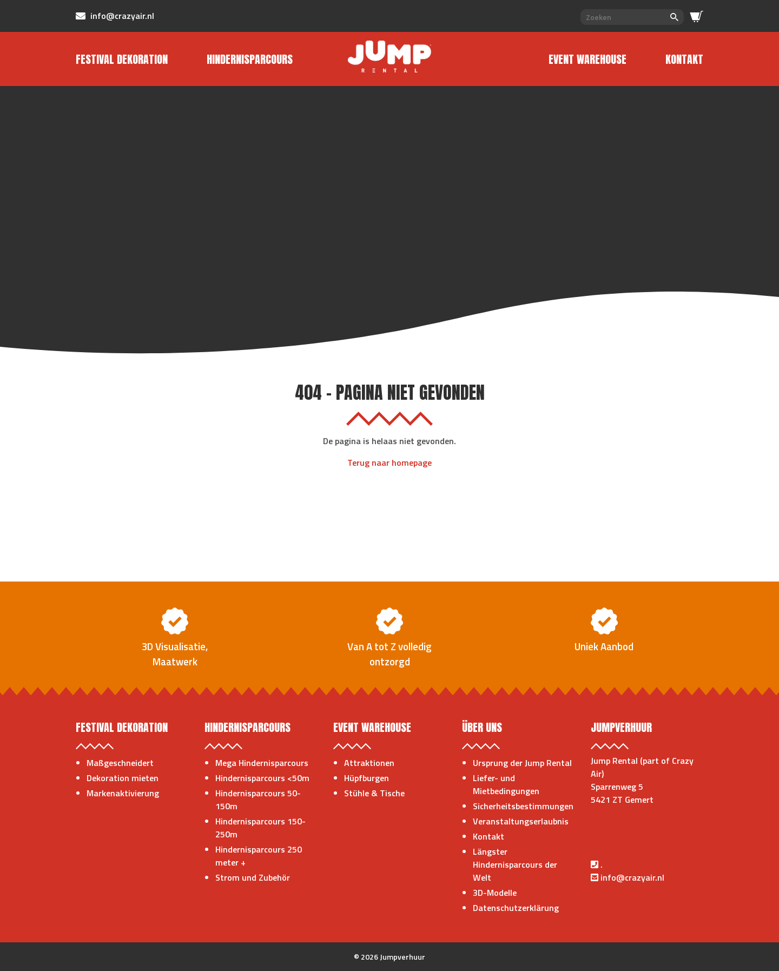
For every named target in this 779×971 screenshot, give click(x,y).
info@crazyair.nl (632, 877)
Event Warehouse (587, 59)
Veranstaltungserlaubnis (521, 821)
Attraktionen (369, 762)
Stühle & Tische (374, 793)
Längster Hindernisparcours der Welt (515, 864)
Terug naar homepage (389, 462)
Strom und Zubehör (252, 877)
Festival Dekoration (122, 59)
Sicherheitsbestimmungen (523, 806)
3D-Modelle (495, 892)
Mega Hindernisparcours (261, 762)
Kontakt (684, 59)
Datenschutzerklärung (516, 907)
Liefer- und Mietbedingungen (506, 784)
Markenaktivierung (123, 793)
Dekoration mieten (123, 777)
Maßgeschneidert (120, 762)
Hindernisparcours (250, 59)
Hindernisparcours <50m (262, 777)
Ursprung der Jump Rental (522, 762)
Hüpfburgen (366, 777)
